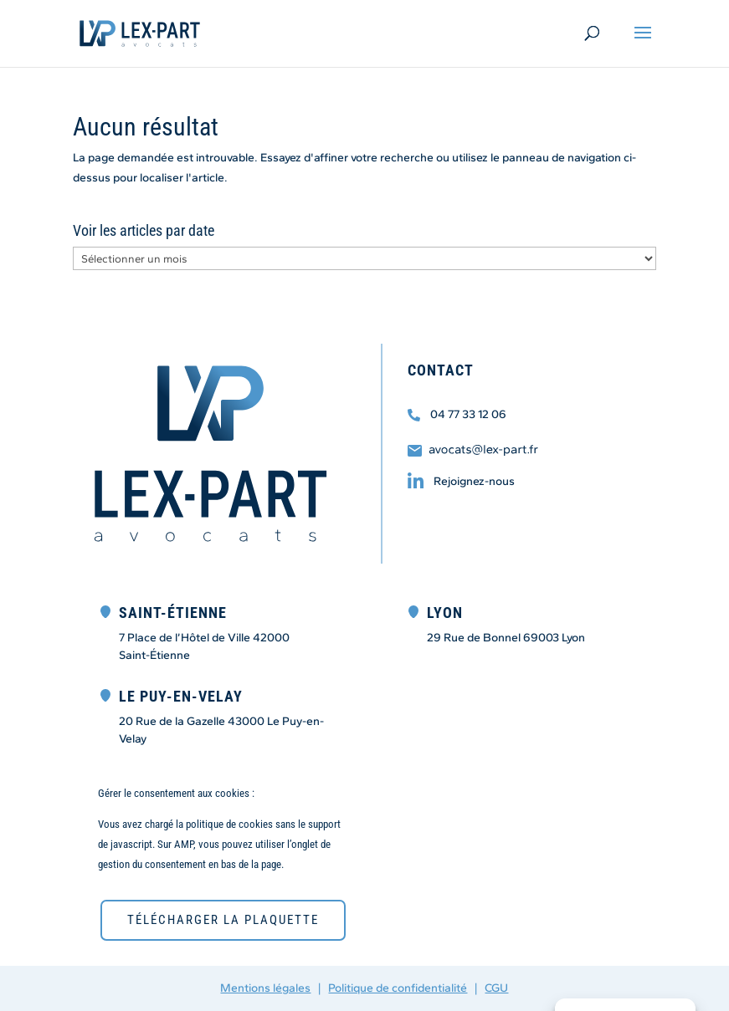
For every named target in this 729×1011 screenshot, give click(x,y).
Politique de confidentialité (397, 988)
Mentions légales (265, 988)
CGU (496, 988)
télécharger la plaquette (223, 919)
